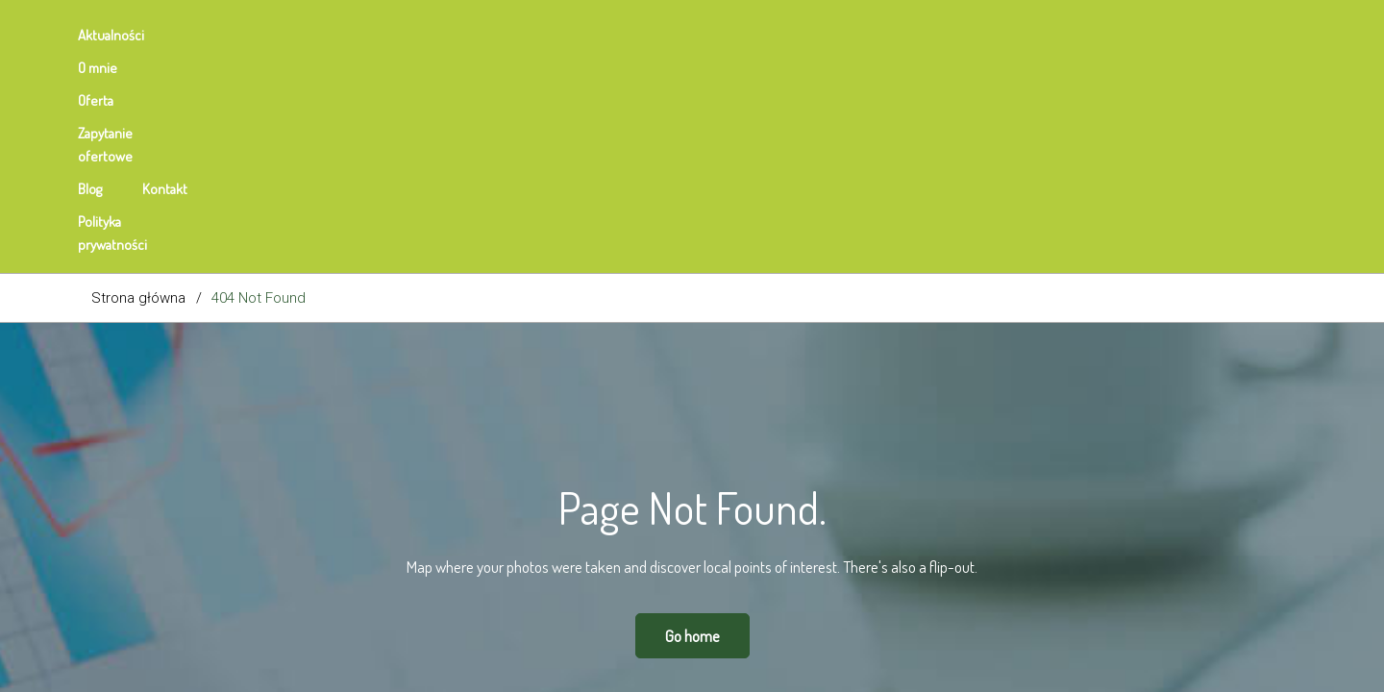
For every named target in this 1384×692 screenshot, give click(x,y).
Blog (519, 35)
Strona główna (138, 88)
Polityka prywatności (714, 35)
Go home (692, 426)
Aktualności (124, 35)
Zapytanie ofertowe (410, 35)
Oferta (295, 35)
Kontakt (593, 35)
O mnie (217, 35)
